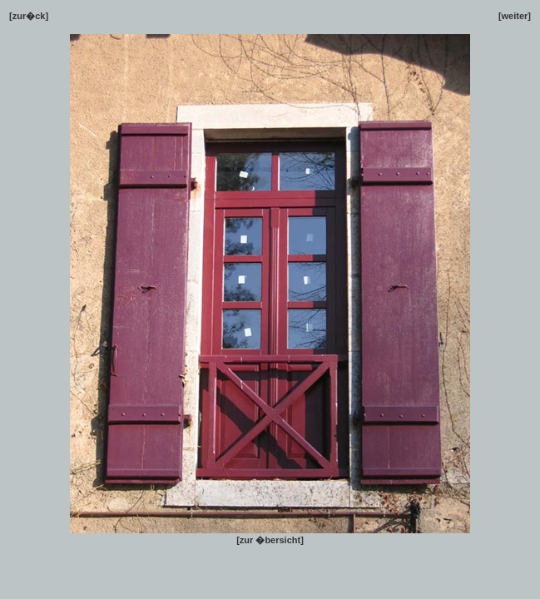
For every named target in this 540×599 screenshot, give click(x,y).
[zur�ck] (28, 16)
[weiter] (514, 16)
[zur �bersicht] (270, 540)
